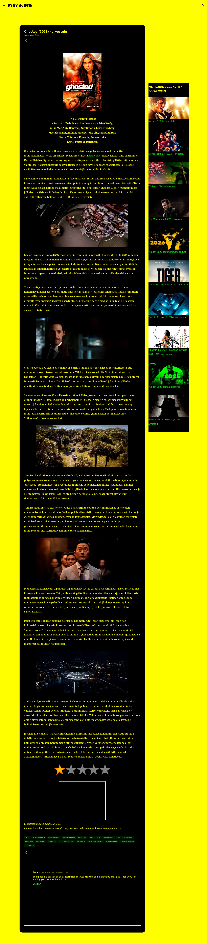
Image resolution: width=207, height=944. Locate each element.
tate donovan (127, 841)
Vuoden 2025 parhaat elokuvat (164, 387)
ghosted (40, 841)
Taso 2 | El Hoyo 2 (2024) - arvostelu (167, 317)
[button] (26, 41)
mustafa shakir (95, 841)
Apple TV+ (71, 151)
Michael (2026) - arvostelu (161, 121)
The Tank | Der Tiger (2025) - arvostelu (168, 284)
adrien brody (39, 837)
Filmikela (20, 5)
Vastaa (37, 884)
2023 (27, 837)
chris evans (108, 837)
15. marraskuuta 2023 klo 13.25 (55, 872)
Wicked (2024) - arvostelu (161, 186)
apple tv (82, 837)
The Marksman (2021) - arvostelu (165, 219)
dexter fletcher (124, 837)
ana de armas (69, 837)
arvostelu (95, 837)
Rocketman (94, 155)
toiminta (29, 846)
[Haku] (36, 5)
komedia (52, 841)
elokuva (29, 841)
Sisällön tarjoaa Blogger (103, 940)
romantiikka (111, 841)
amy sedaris (53, 837)
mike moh (81, 841)
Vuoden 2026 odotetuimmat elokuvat (167, 252)
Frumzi (37, 872)
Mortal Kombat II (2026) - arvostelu (166, 154)
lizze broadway (66, 841)
